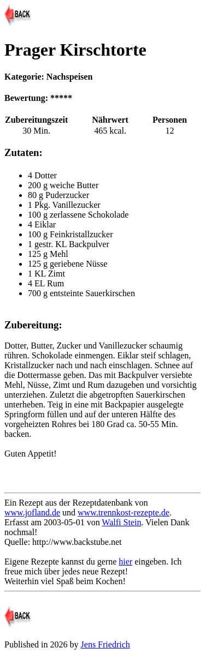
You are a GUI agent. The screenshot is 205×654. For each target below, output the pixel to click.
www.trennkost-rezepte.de (123, 512)
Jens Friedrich (105, 644)
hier (125, 561)
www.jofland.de (32, 512)
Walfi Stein (121, 522)
